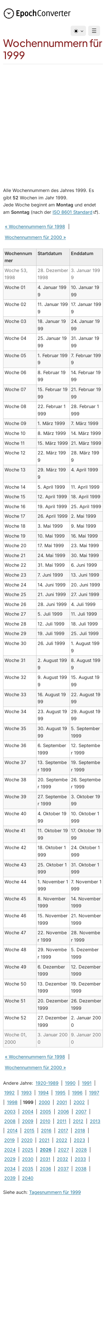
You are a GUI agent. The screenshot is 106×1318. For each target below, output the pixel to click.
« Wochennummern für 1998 (35, 226)
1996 (77, 1092)
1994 (43, 1092)
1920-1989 (47, 1083)
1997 (94, 1092)
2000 (44, 1102)
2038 (80, 1169)
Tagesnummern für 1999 (55, 1192)
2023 (79, 1140)
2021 (44, 1140)
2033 (80, 1159)
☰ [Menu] (94, 30)
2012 (78, 1121)
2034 (10, 1169)
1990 (70, 1083)
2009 (27, 1121)
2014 (12, 1130)
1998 (12, 1102)
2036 (45, 1169)
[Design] (78, 31)
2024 (10, 1150)
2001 (62, 1102)
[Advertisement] (53, 120)
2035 (27, 1169)
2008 (10, 1121)
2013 (95, 1121)
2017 (63, 1130)
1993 (26, 1092)
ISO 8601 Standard (72, 212)
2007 (80, 1111)
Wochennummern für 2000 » (35, 237)
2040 (27, 1178)
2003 (10, 1111)
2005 (45, 1111)
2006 (63, 1111)
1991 (87, 1083)
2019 (9, 1140)
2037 (63, 1169)
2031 (45, 1159)
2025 (27, 1150)
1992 (9, 1092)
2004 (27, 1111)
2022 (61, 1140)
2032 (62, 1159)
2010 (45, 1121)
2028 (81, 1150)
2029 (10, 1159)
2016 (46, 1130)
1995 (60, 1092)
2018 (80, 1130)
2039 (10, 1178)
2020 (27, 1140)
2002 (79, 1102)
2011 (61, 1121)
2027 (63, 1150)
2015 (29, 1130)
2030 (27, 1159)
